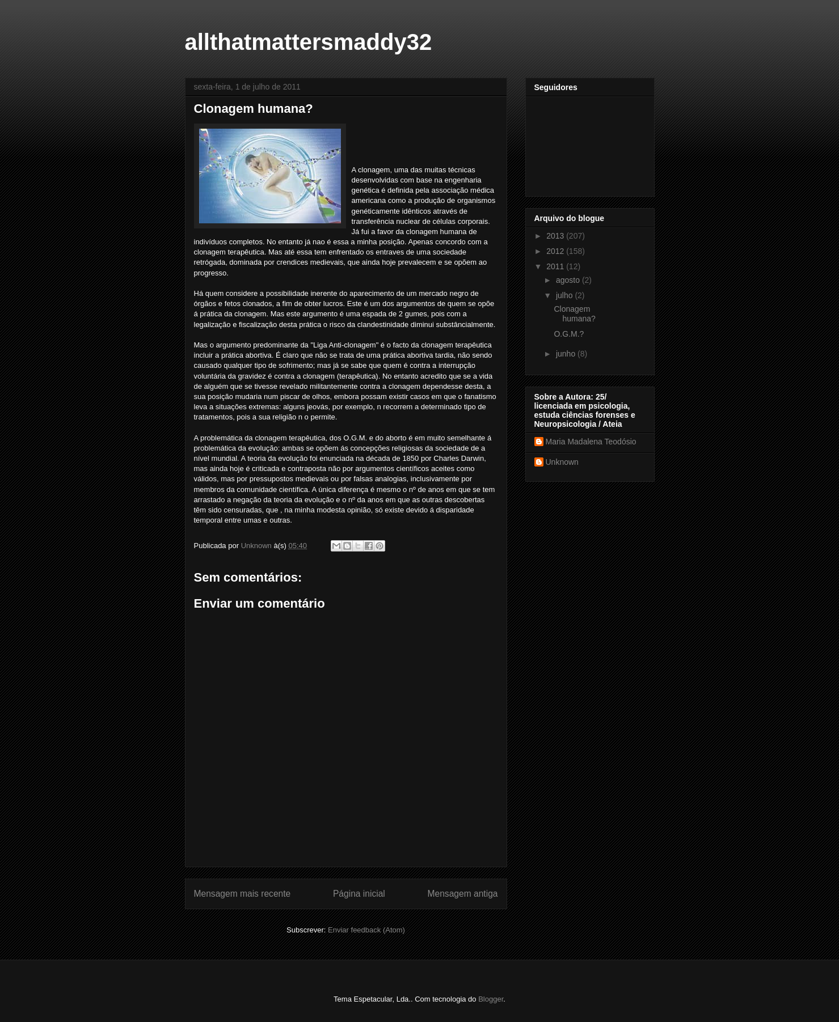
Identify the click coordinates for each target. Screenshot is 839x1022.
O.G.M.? (569, 333)
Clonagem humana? (574, 313)
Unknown (562, 462)
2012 (556, 251)
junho (566, 353)
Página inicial (359, 893)
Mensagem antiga (463, 893)
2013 (556, 235)
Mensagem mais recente (242, 893)
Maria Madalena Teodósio (591, 441)
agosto (569, 280)
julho (565, 295)
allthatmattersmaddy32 (308, 41)
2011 (556, 266)
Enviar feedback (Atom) (366, 930)
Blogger (490, 999)
